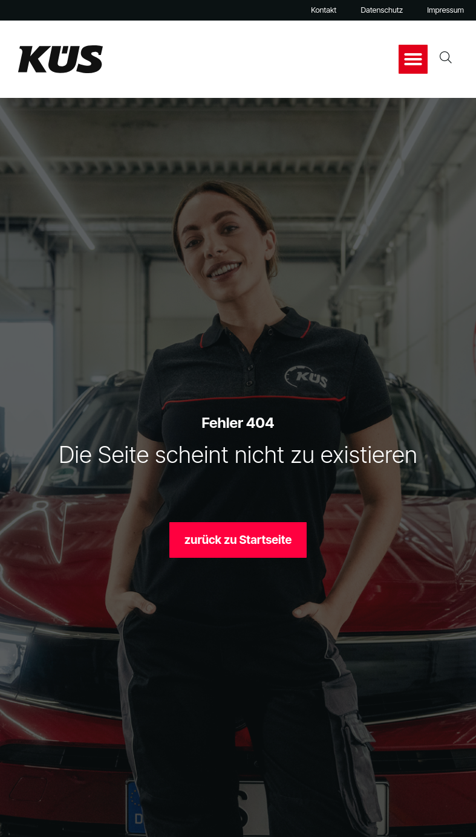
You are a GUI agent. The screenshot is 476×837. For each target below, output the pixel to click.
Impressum (445, 10)
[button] (413, 59)
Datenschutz (381, 10)
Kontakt (323, 10)
